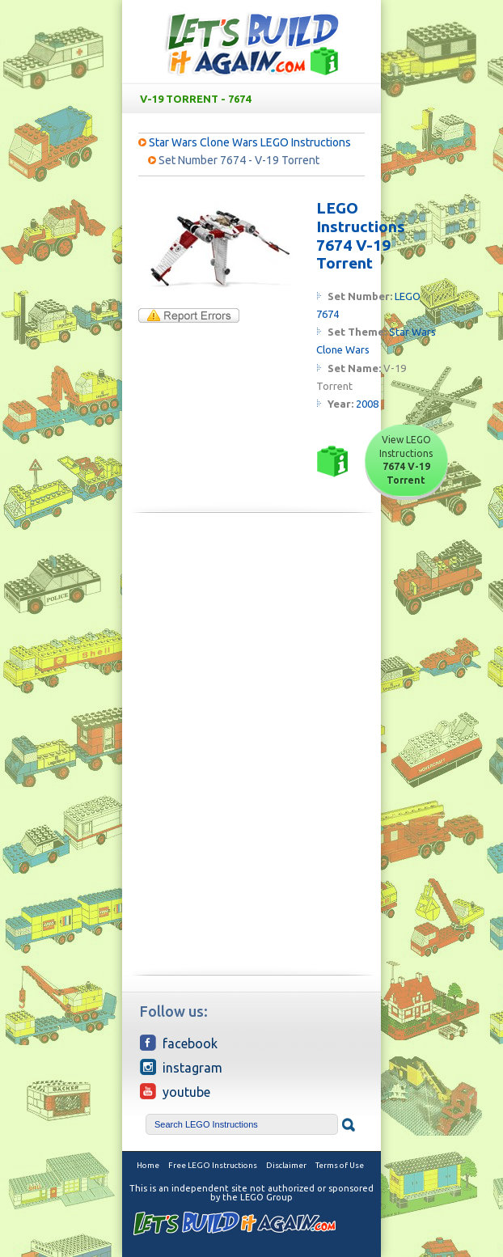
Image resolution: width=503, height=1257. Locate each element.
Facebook (179, 1043)
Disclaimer (286, 1165)
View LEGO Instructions (406, 459)
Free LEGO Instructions (212, 1165)
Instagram (181, 1067)
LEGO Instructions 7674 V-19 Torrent (360, 235)
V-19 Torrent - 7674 (255, 98)
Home (148, 1165)
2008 (367, 403)
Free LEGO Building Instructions (251, 43)
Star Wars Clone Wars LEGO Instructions (250, 142)
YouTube (175, 1091)
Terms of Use (339, 1165)
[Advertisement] (251, 638)
